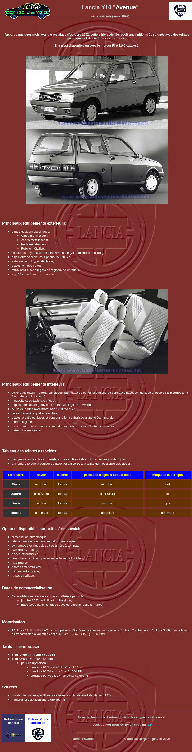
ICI (149, 724)
